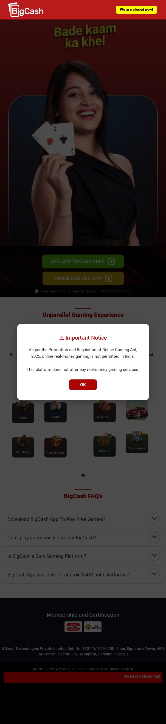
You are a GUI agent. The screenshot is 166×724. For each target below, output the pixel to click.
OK (83, 384)
